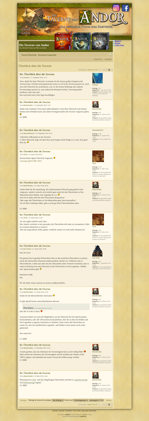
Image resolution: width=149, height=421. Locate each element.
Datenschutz (92, 411)
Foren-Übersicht (29, 55)
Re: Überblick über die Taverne (37, 74)
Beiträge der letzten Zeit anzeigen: (46, 400)
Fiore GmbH (76, 411)
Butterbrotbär (28, 105)
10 (111, 70)
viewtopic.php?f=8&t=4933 (31, 161)
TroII (25, 154)
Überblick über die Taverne (35, 66)
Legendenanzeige (80, 380)
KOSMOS (68, 411)
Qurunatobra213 (29, 133)
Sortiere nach (76, 400)
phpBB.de (83, 416)
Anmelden (108, 59)
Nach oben (111, 98)
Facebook (61, 411)
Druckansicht (106, 54)
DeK (34, 380)
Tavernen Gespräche (47, 55)
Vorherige (23, 400)
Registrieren (98, 59)
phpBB (67, 414)
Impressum (85, 411)
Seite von (92, 70)
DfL (42, 380)
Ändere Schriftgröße (110, 54)
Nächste (108, 400)
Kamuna (26, 77)
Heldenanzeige (29, 382)
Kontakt (54, 411)
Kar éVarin (27, 249)
